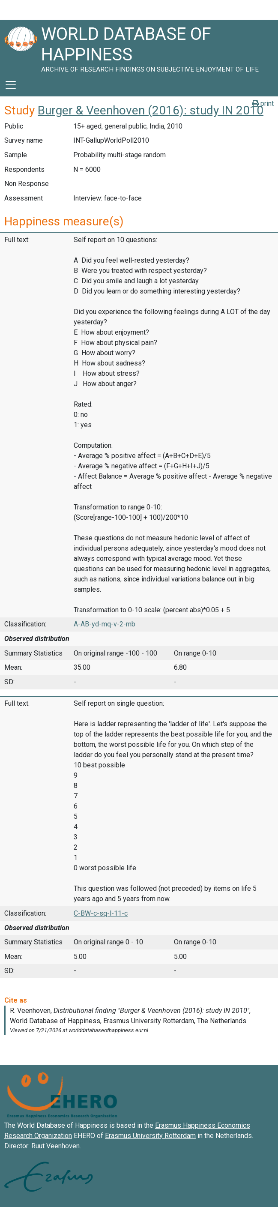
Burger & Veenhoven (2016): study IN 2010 (150, 110)
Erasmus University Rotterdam (150, 1136)
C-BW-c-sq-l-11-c (101, 913)
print (263, 103)
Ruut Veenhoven (55, 1146)
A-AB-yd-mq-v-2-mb (104, 624)
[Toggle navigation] (10, 85)
